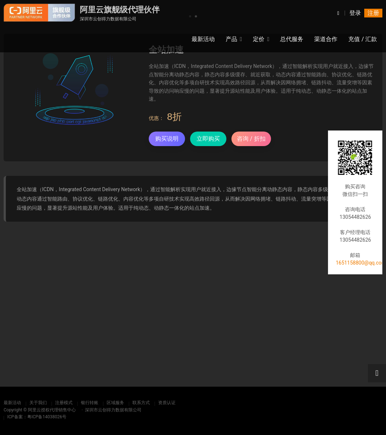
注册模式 (64, 402)
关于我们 (38, 402)
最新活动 (12, 402)
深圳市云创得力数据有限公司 (108, 18)
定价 (258, 39)
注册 (373, 12)
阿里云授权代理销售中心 (52, 409)
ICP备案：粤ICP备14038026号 (36, 416)
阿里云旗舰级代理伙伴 (120, 9)
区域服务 (115, 402)
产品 (231, 39)
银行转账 (89, 402)
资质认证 (167, 402)
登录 (355, 12)
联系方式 (141, 402)
